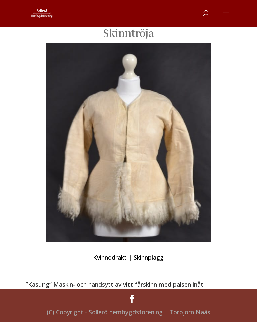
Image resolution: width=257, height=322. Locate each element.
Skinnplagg (149, 257)
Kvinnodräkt (110, 257)
